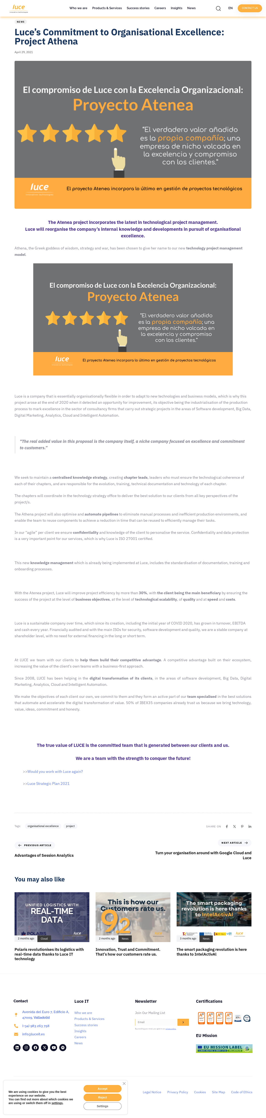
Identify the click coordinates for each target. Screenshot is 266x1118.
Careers (160, 8)
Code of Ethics (241, 1098)
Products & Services (107, 8)
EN (230, 8)
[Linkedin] (249, 833)
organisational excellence (43, 832)
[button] (219, 8)
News (191, 8)
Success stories (138, 8)
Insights (176, 8)
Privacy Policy (177, 1098)
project (70, 832)
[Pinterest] (242, 833)
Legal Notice (152, 1098)
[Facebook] (226, 833)
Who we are (78, 8)
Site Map (218, 1098)
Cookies (200, 1098)
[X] (234, 833)
